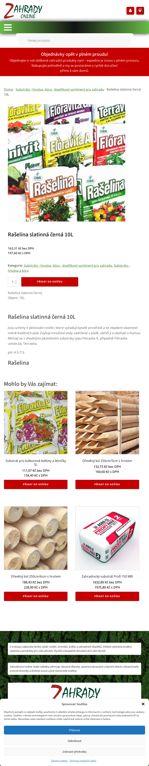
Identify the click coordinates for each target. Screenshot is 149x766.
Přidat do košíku (50, 281)
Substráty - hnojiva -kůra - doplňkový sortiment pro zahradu (60, 89)
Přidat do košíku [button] (36, 484)
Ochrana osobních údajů (83, 760)
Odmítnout (74, 741)
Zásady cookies (59, 760)
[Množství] (13, 281)
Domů (8, 89)
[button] (143, 704)
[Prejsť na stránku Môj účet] (130, 10)
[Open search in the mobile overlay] (74, 40)
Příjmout (74, 730)
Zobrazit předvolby (74, 751)
